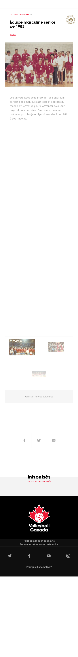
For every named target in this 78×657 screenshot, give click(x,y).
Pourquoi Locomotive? (39, 565)
